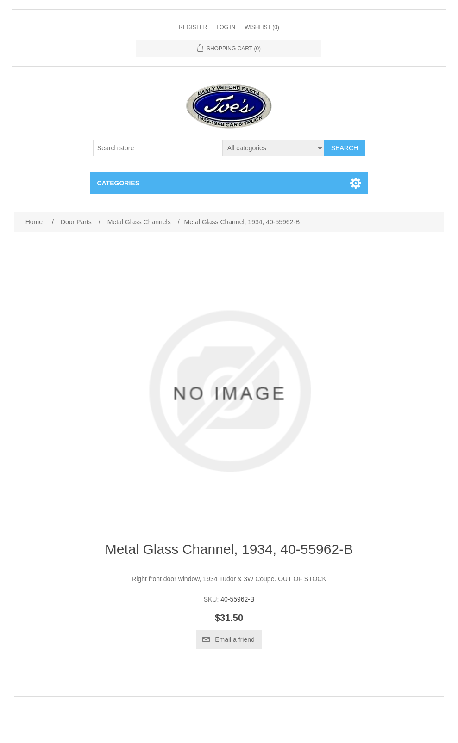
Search (344, 148)
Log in (225, 27)
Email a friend (235, 639)
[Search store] (158, 148)
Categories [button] (118, 183)
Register (193, 27)
